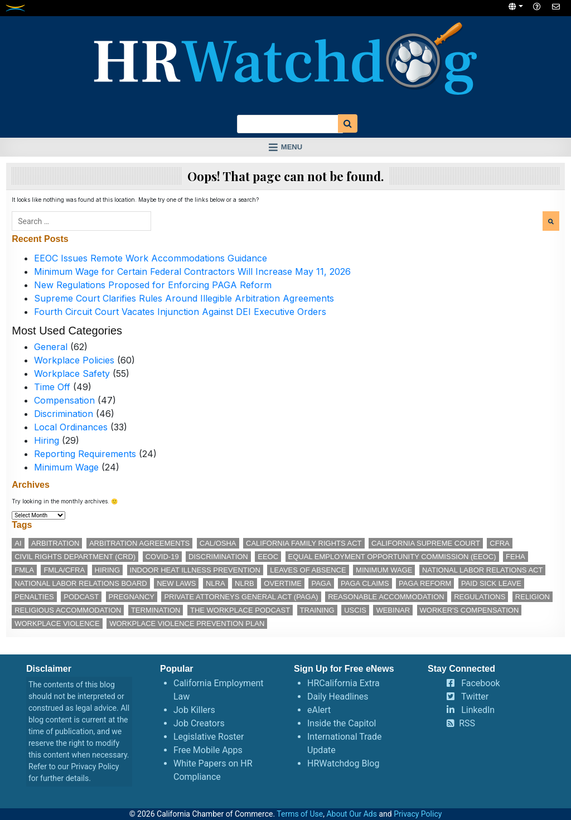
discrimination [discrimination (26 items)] (218, 556)
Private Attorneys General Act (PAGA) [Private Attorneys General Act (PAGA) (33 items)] (241, 597)
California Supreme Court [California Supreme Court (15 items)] (425, 543)
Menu (291, 147)
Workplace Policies (74, 360)
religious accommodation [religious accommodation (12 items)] (67, 610)
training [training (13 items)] (317, 610)
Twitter (474, 696)
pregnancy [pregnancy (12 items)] (131, 597)
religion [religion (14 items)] (532, 597)
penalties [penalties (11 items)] (34, 597)
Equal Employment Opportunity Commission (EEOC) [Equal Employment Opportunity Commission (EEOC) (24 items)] (392, 556)
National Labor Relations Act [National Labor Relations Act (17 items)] (482, 570)
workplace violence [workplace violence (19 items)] (56, 623)
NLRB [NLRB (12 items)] (244, 583)
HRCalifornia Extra (343, 683)
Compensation (64, 400)
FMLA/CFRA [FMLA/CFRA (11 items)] (64, 570)
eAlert (319, 710)
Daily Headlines (338, 696)
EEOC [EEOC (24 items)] (268, 556)
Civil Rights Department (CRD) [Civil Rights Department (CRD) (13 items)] (75, 556)
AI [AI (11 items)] (17, 543)
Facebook (480, 683)
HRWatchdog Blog (343, 763)
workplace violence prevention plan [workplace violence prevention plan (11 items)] (186, 623)
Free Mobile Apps (208, 750)
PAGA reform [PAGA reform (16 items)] (425, 583)
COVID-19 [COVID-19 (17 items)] (162, 556)
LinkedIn (478, 710)
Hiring (46, 440)
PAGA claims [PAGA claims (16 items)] (365, 583)
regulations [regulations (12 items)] (479, 597)
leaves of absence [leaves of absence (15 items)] (308, 570)
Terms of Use (300, 813)
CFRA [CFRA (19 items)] (499, 543)
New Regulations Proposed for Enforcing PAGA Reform (153, 284)
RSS (467, 723)
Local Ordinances (71, 427)
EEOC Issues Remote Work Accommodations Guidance (150, 258)
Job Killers (194, 710)
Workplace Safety (72, 373)
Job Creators (199, 723)
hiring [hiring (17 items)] (107, 570)
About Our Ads (351, 813)
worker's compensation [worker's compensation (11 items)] (469, 610)
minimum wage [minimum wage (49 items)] (384, 570)
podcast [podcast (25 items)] (81, 597)
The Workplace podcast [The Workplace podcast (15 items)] (240, 610)
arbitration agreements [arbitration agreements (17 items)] (139, 543)
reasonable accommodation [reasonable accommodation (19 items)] (386, 597)
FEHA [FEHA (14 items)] (515, 556)
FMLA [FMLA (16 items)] (24, 570)
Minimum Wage (66, 467)
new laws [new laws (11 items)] (176, 583)
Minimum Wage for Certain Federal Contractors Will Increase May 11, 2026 (192, 271)
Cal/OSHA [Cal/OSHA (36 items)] (218, 543)
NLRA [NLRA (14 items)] (215, 583)
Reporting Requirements (85, 453)
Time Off (52, 386)
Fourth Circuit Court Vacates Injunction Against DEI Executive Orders (180, 311)
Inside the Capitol (341, 723)
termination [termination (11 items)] (156, 610)
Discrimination (63, 413)
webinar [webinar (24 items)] (393, 610)
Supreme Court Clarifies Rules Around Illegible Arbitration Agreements (184, 298)
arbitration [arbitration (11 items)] (55, 543)
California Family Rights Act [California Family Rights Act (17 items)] (304, 543)
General (50, 346)
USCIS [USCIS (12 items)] (355, 610)
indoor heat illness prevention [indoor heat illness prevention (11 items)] (195, 570)
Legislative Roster (208, 736)
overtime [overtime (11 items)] (283, 583)
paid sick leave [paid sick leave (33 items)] (491, 583)
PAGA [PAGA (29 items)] (321, 583)
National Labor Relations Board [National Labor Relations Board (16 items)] (80, 583)
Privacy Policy (95, 766)
